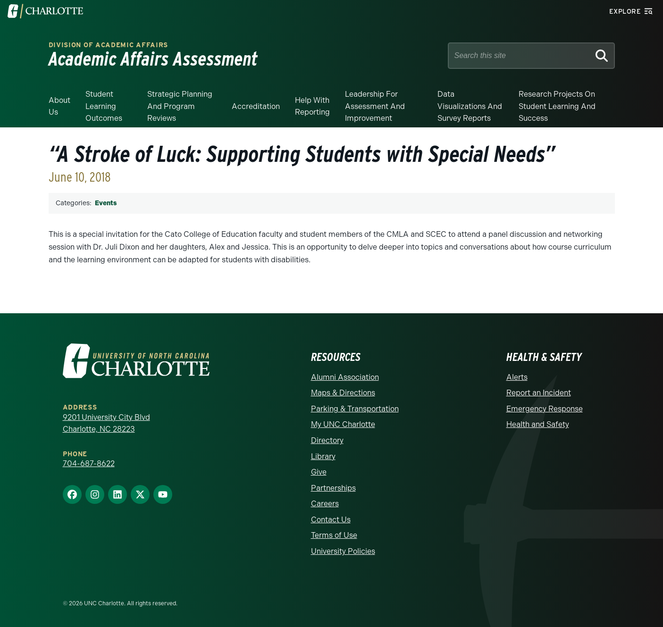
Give (319, 472)
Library (323, 456)
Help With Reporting (312, 106)
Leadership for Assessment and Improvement (375, 106)
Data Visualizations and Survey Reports (469, 106)
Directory (327, 440)
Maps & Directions (343, 392)
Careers (325, 503)
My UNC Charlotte (343, 424)
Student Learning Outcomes (103, 106)
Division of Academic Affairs (108, 45)
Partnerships (333, 488)
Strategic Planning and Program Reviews (179, 106)
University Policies (343, 551)
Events (106, 203)
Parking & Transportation (355, 408)
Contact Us (331, 519)
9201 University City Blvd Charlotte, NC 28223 (106, 423)
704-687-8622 (89, 463)
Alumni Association (345, 377)
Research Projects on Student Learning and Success (557, 106)
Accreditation (256, 106)
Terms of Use (334, 535)
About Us (59, 106)
